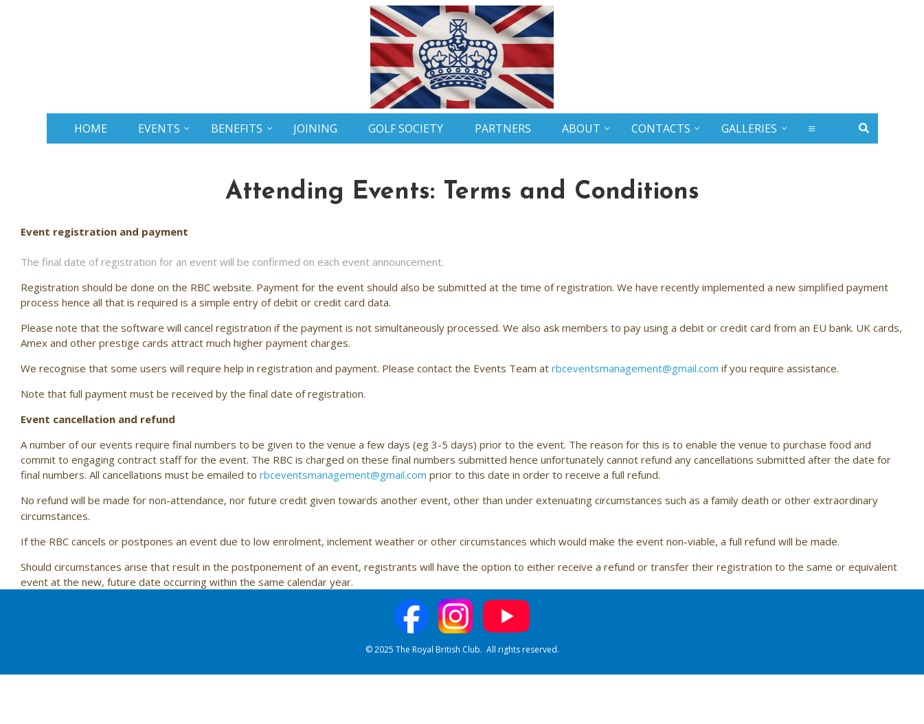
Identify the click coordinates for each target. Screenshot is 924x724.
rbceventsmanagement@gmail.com (635, 368)
